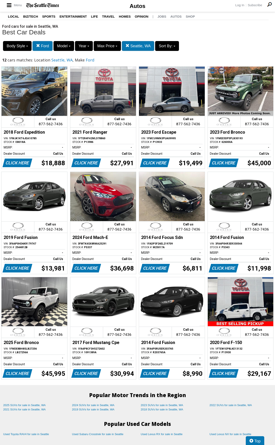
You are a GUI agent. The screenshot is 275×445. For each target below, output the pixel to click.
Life (94, 16)
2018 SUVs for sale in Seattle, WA (162, 409)
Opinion (141, 16)
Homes (125, 16)
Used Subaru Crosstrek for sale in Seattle (97, 434)
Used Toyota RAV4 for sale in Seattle (26, 434)
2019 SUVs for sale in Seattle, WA (93, 409)
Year (84, 46)
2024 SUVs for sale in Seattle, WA (93, 405)
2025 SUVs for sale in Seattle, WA (24, 405)
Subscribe (255, 5)
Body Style (17, 46)
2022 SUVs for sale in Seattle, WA (230, 405)
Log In (239, 5)
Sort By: (167, 46)
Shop (190, 16)
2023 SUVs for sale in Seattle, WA (162, 405)
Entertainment (73, 16)
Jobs (161, 16)
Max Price (107, 46)
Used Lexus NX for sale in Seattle (230, 434)
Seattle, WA (138, 46)
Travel (108, 16)
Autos (137, 6)
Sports (48, 16)
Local (13, 16)
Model (63, 46)
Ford (42, 46)
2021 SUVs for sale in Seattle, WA (24, 409)
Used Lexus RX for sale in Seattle (161, 434)
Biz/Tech (30, 16)
